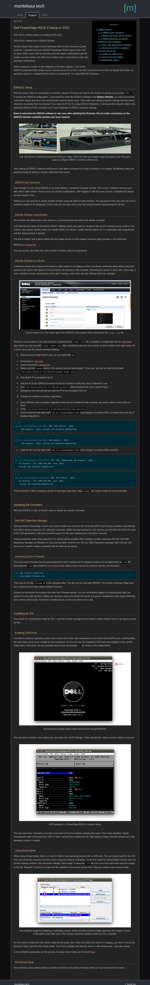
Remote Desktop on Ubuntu (113, 39)
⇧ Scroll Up (130, 979)
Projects (32, 15)
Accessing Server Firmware (113, 48)
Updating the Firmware (109, 42)
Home (20, 15)
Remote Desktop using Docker (114, 35)
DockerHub (30, 244)
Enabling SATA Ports (110, 54)
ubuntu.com (44, 363)
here (93, 947)
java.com (38, 360)
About (45, 15)
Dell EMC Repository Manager (114, 45)
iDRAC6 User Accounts (111, 32)
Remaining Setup (108, 60)
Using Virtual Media (110, 57)
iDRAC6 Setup (104, 29)
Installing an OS (106, 51)
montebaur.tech (29, 6)
